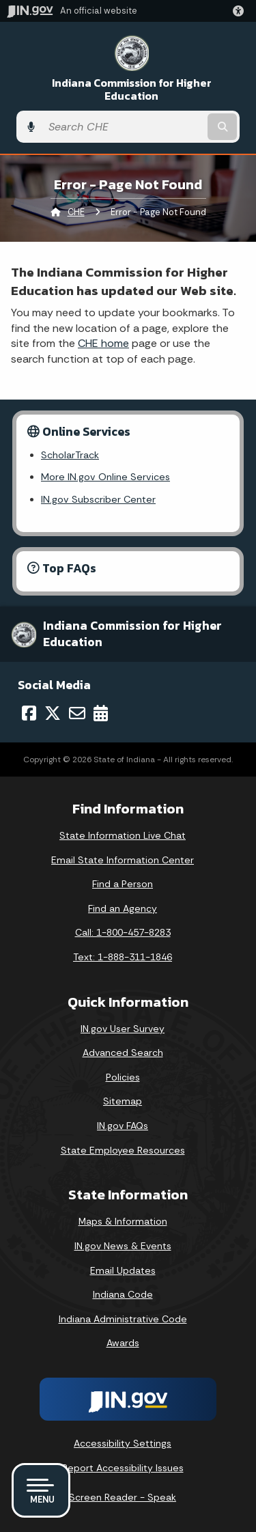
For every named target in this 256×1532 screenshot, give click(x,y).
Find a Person (122, 884)
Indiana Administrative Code (123, 1319)
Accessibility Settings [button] (122, 1443)
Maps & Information (123, 1221)
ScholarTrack (70, 455)
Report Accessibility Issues (123, 1468)
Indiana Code (123, 1294)
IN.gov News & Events (122, 1246)
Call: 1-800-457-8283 (123, 932)
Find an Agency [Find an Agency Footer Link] (122, 908)
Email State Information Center (122, 860)
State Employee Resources (123, 1150)
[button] (241, 10)
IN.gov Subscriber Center (98, 499)
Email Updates (123, 1270)
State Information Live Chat (122, 835)
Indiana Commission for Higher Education (132, 89)
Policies (123, 1077)
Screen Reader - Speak (122, 1497)
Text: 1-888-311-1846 (122, 957)
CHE (76, 212)
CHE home (103, 343)
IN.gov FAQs (122, 1125)
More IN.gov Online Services (105, 477)
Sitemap (122, 1101)
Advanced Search (123, 1052)
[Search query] (123, 127)
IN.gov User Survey (123, 1028)
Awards (122, 1343)
